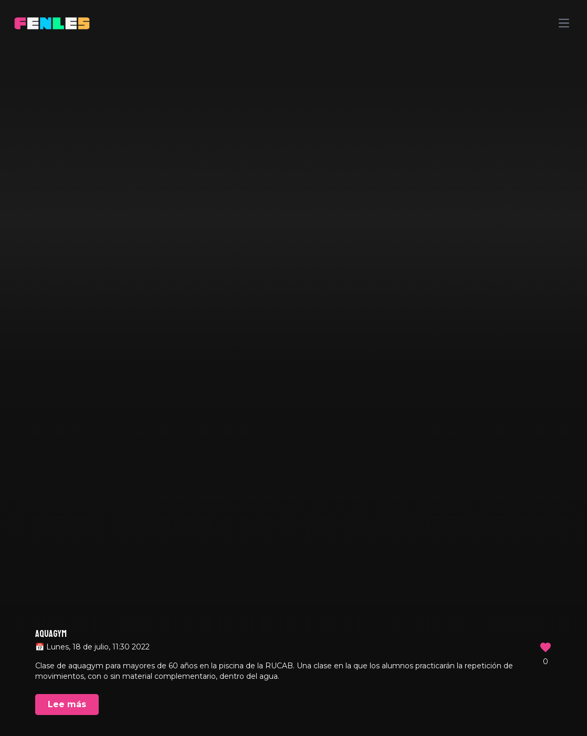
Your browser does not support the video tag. (293, 368)
